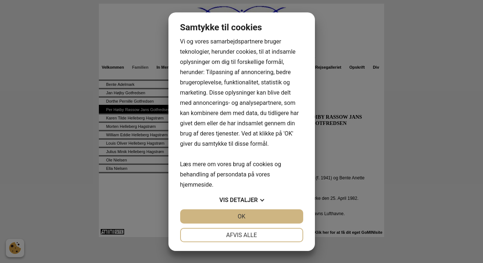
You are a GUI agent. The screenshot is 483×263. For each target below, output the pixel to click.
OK (241, 216)
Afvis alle (241, 235)
